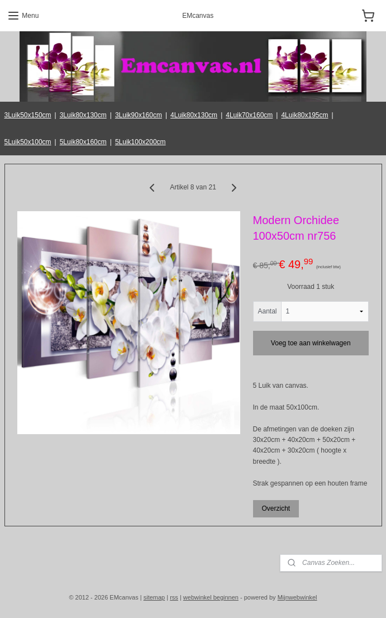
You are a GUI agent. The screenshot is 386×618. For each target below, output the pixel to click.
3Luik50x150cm (27, 115)
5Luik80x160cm (83, 142)
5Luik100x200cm (140, 142)
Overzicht (275, 508)
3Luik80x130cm (83, 115)
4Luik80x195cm (304, 115)
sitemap (154, 597)
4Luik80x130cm (193, 115)
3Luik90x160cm (138, 115)
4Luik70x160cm (249, 115)
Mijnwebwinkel (297, 597)
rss (174, 597)
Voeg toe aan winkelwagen (311, 342)
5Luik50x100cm (27, 142)
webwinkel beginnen (211, 597)
